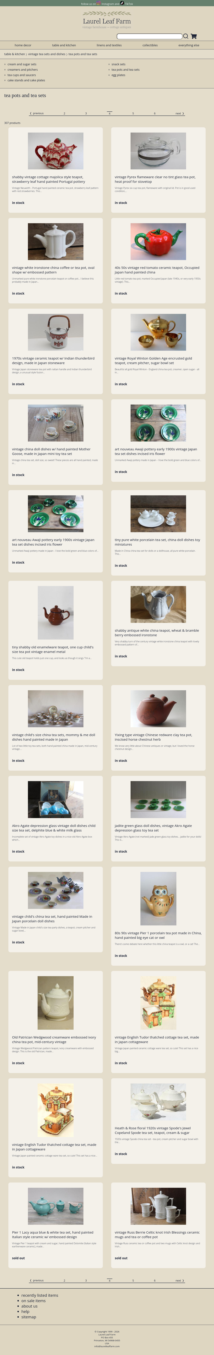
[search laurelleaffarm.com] (186, 36)
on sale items (33, 1300)
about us (29, 1306)
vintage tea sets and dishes (46, 54)
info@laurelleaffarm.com (107, 1346)
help (25, 1311)
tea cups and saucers (22, 75)
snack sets (118, 64)
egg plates (118, 75)
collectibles (150, 45)
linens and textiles (109, 45)
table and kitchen (64, 45)
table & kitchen (14, 54)
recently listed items (39, 1295)
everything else (189, 45)
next (178, 113)
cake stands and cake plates (26, 80)
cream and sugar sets (22, 64)
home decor (23, 45)
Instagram (108, 4)
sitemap (28, 1316)
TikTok (129, 4)
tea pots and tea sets (126, 70)
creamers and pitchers (23, 70)
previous (38, 113)
